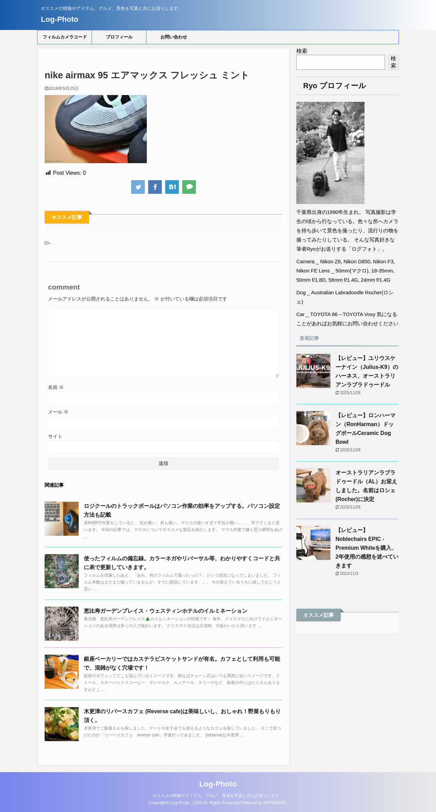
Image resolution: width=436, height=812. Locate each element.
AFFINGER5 (274, 802)
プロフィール (119, 37)
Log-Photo (59, 19)
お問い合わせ (173, 37)
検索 (301, 51)
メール (58, 412)
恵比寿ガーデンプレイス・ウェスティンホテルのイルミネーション (165, 611)
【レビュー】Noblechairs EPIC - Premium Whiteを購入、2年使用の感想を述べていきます (367, 547)
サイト (55, 436)
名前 (56, 387)
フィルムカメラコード (65, 37)
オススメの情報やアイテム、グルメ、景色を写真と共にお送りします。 (218, 795)
